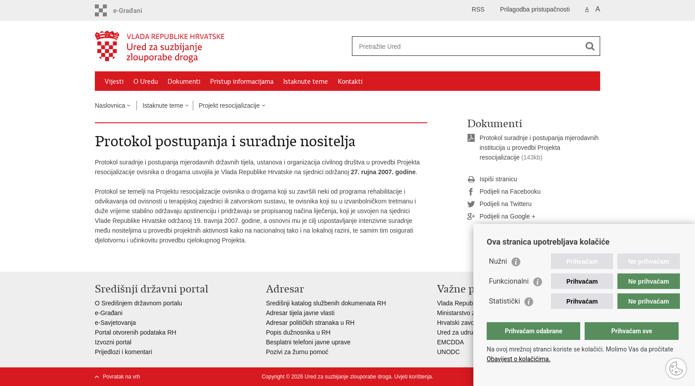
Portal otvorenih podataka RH (135, 332)
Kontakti (350, 82)
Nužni (498, 261)
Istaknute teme (305, 82)
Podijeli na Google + (501, 217)
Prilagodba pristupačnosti (535, 9)
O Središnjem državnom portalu (138, 303)
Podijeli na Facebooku (504, 192)
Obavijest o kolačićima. (519, 359)
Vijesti (114, 82)
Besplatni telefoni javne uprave (308, 342)
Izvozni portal (113, 342)
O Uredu (145, 82)
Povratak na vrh (121, 377)
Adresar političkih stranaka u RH (310, 322)
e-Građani (108, 312)
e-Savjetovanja (115, 322)
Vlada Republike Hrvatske (472, 303)
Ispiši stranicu (492, 179)
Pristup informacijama (241, 82)
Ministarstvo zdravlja (465, 312)
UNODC (448, 351)
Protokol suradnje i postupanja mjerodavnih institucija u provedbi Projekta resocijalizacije (539, 147)
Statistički (504, 301)
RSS (478, 9)
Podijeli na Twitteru (499, 204)
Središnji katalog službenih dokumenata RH (326, 303)
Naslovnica (110, 105)
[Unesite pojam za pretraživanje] (466, 46)
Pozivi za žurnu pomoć (297, 351)
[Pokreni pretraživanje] (589, 46)
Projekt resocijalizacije (229, 105)
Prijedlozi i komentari (123, 351)
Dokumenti (184, 82)
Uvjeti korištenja (413, 377)
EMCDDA (450, 342)
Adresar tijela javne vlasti (300, 312)
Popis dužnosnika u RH (298, 332)
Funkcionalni (509, 281)
